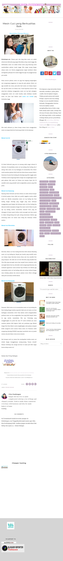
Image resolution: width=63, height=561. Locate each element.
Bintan (42, 222)
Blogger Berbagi (54, 192)
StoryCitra (15, 372)
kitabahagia (53, 125)
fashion (57, 222)
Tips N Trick (43, 184)
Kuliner (42, 211)
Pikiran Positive (44, 189)
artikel (54, 200)
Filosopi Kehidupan (45, 200)
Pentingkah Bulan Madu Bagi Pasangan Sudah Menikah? (53, 303)
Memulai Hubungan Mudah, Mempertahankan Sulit (52, 316)
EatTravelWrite (51, 208)
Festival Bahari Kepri (45, 206)
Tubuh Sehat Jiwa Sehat (46, 195)
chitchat (56, 120)
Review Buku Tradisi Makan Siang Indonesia (50, 277)
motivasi (56, 195)
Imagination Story (45, 227)
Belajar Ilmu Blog (44, 219)
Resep (41, 233)
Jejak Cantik (20, 372)
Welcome (55, 206)
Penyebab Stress (54, 203)
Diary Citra (50, 127)
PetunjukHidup (31, 372)
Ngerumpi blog (25, 372)
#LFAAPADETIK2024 (55, 233)
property (42, 208)
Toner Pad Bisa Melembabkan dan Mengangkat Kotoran (53, 330)
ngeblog (47, 233)
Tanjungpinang (44, 203)
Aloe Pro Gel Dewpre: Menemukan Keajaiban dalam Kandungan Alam (53, 309)
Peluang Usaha (49, 222)
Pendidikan (55, 230)
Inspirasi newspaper (45, 230)
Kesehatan (52, 181)
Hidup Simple (51, 184)
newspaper (43, 225)
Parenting (54, 219)
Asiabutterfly (44, 122)
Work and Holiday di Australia (53, 323)
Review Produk (10, 387)
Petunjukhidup (53, 122)
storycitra (49, 120)
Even (58, 208)
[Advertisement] (12, 493)
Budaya (49, 225)
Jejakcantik (43, 125)
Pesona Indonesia (50, 211)
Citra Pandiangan (50, 79)
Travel (52, 189)
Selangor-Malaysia (45, 214)
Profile (42, 236)
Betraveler (11, 372)
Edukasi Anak (56, 225)
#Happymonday (44, 181)
